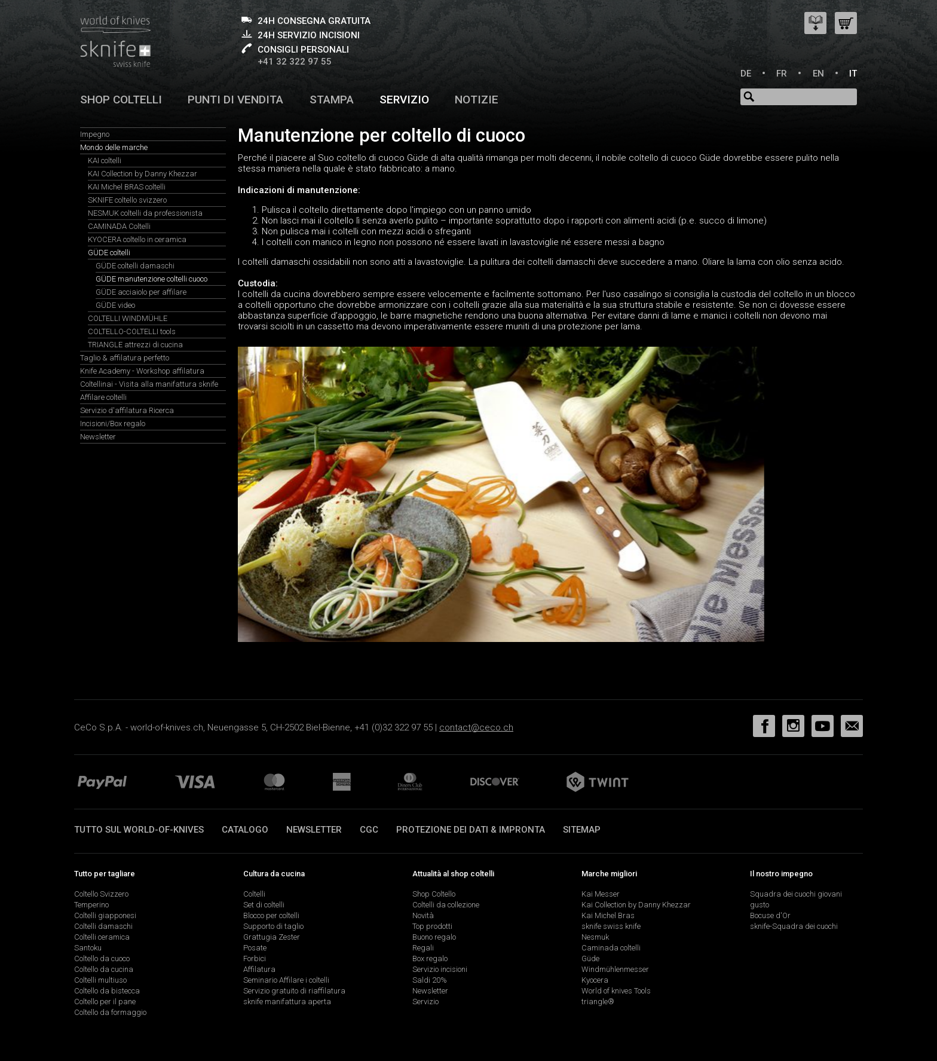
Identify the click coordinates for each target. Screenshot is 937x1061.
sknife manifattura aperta (287, 1001)
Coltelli (254, 893)
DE (745, 73)
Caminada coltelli (611, 947)
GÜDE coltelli (109, 252)
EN (818, 73)
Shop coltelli (121, 99)
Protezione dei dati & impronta (470, 829)
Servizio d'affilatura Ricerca (127, 410)
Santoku (88, 947)
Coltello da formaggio (110, 1012)
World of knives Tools (616, 990)
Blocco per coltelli (271, 915)
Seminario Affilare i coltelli (286, 980)
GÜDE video (115, 305)
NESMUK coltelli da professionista (145, 213)
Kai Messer (600, 893)
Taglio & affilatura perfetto (124, 357)
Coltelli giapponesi (105, 915)
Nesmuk (595, 936)
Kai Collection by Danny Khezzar (636, 904)
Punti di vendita (235, 99)
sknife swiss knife (611, 926)
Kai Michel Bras (608, 915)
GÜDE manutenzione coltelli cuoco (151, 278)
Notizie (476, 99)
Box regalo (430, 958)
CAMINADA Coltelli (119, 226)
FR (781, 73)
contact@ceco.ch (476, 727)
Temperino (91, 904)
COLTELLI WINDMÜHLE (127, 318)
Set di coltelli (263, 904)
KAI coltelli (104, 160)
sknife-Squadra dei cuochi (794, 926)
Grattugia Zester (271, 936)
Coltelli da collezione (445, 904)
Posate (255, 947)
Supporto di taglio (273, 926)
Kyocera (594, 980)
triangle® (597, 1001)
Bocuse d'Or (770, 915)
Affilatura (259, 969)
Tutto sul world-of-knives (139, 829)
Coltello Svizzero (101, 893)
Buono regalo (434, 936)
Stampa (332, 99)
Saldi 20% (429, 980)
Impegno (94, 134)
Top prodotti (432, 926)
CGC (369, 829)
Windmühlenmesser (615, 969)
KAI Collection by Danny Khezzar (142, 173)
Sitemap (582, 829)
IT (853, 73)
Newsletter (98, 436)
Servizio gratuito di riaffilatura (294, 990)
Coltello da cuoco (102, 958)
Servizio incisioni (439, 969)
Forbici (254, 958)
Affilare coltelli (103, 397)
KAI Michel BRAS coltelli (127, 186)
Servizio (404, 99)
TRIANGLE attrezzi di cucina (135, 344)
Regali (423, 947)
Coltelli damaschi (103, 926)
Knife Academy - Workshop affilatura (142, 370)
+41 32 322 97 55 (295, 61)
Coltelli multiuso (100, 980)
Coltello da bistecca (107, 990)
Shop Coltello (433, 893)
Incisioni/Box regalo (112, 423)
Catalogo (245, 829)
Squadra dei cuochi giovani (796, 893)
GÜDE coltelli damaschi (135, 265)
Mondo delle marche (114, 147)
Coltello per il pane (105, 1001)
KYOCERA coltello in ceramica (137, 239)
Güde (590, 958)
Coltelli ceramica (102, 936)
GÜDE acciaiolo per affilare (141, 292)
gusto (759, 904)
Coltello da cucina (103, 969)
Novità (423, 915)
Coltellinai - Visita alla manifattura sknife (149, 384)
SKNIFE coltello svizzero (127, 199)
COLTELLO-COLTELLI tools (132, 331)
